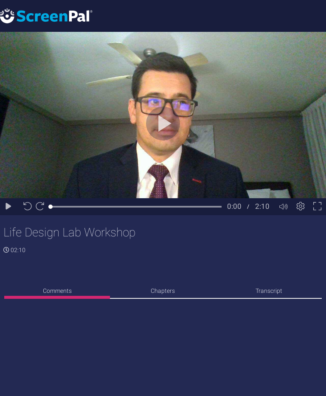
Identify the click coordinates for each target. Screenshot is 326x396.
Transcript (269, 290)
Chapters (163, 290)
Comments (57, 290)
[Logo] (46, 15)
